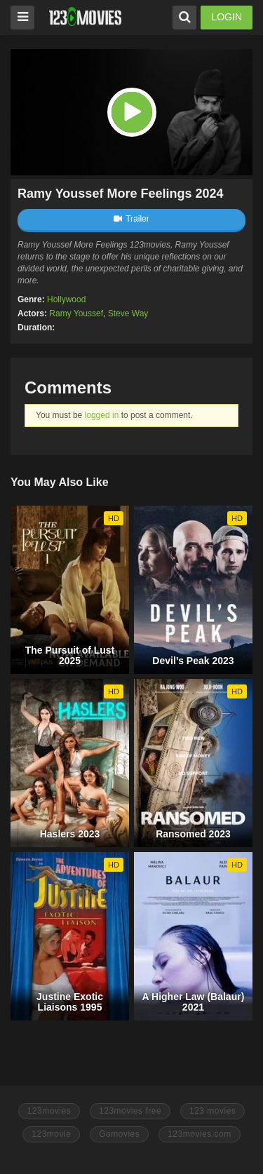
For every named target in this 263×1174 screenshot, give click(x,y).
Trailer (131, 219)
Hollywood (66, 299)
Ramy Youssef (76, 313)
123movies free (130, 1111)
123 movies (212, 1111)
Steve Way (128, 313)
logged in (102, 415)
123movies (49, 1111)
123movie (51, 1134)
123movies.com (199, 1134)
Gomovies (119, 1134)
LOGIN (226, 16)
